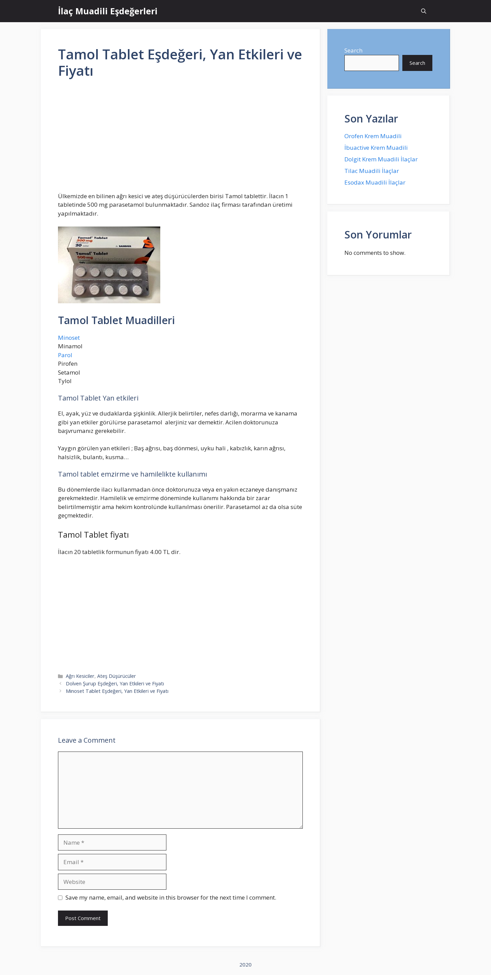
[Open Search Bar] (423, 11)
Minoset (69, 337)
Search (353, 50)
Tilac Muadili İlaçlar (371, 171)
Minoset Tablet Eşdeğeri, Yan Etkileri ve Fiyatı (117, 691)
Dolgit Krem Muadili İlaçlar (381, 159)
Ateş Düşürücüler (116, 676)
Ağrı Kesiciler (80, 676)
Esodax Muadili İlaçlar (374, 182)
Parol (65, 355)
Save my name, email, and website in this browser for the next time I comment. (170, 897)
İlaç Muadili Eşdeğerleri (108, 11)
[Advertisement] (180, 138)
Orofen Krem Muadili (373, 136)
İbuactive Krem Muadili (376, 147)
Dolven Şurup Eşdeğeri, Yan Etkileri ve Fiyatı (115, 683)
